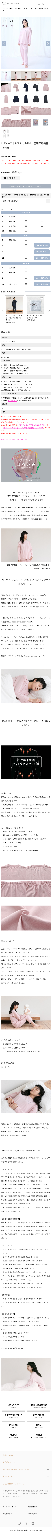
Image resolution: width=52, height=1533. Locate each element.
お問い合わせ (32, 1514)
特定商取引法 (32, 1507)
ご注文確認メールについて (13, 1483)
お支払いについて (10, 1462)
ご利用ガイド (7, 1514)
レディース (12, 8)
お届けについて (9, 1476)
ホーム (5, 8)
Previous (4, 43)
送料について (8, 1455)
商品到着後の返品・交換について (16, 1469)
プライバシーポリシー (10, 1507)
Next (48, 43)
